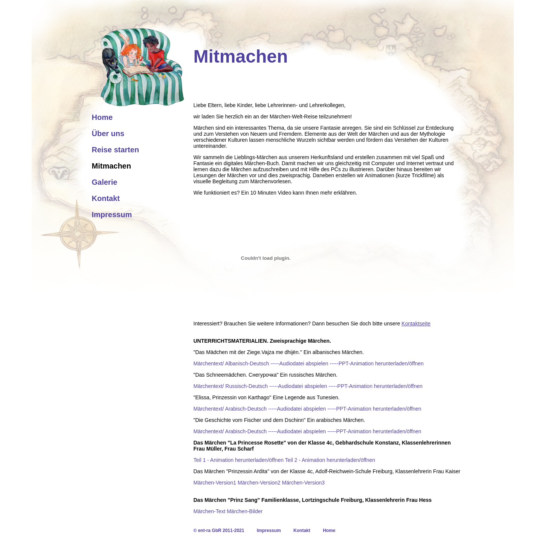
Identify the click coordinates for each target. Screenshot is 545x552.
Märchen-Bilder (245, 511)
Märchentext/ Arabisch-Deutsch (230, 409)
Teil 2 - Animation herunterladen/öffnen (330, 460)
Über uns (108, 133)
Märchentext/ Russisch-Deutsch (231, 386)
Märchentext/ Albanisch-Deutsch (231, 363)
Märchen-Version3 (303, 483)
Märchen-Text (210, 511)
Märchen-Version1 (215, 483)
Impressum (112, 214)
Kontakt (106, 198)
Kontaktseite (416, 323)
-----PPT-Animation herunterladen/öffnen (377, 363)
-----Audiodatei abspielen (299, 363)
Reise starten (115, 150)
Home (102, 117)
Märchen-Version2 (259, 483)
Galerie (105, 182)
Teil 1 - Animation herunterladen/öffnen (239, 460)
